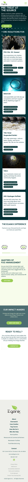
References (14, 466)
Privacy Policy (14, 464)
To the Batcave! (14, 473)
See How (6, 26)
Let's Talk (7, 280)
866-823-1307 (14, 457)
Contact (14, 448)
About (14, 419)
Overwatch (14, 421)
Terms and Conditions (14, 471)
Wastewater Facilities (14, 440)
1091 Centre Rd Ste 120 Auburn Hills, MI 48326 (14, 451)
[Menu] (26, 3)
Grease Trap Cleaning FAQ (14, 475)
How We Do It (14, 429)
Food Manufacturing (14, 443)
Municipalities (14, 434)
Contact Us (14, 346)
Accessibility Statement (14, 468)
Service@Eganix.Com (14, 454)
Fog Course (14, 426)
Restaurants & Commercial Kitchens (14, 437)
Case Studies (14, 424)
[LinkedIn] (14, 460)
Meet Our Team (14, 323)
